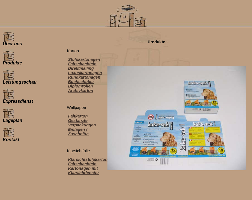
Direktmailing (81, 68)
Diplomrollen (80, 86)
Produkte (12, 61)
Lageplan (12, 118)
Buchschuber (81, 81)
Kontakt (11, 137)
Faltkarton (78, 116)
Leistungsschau (20, 80)
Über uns (12, 42)
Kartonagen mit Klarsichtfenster (83, 170)
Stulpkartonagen (84, 59)
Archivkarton (80, 90)
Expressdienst (18, 99)
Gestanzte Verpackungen (82, 122)
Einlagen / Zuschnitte (78, 131)
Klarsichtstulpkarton (88, 159)
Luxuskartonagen (85, 73)
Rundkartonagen (84, 77)
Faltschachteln (82, 64)
